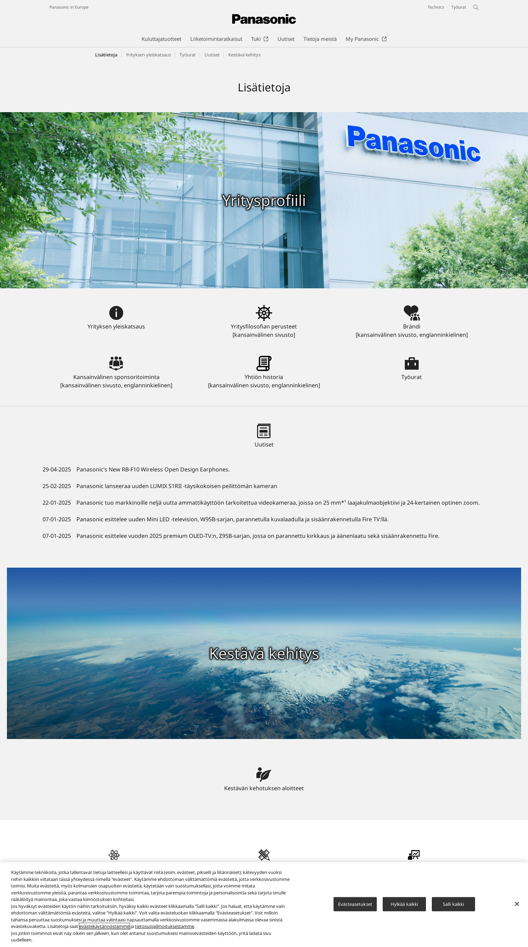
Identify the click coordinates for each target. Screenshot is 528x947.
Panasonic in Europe (69, 7)
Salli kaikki (453, 907)
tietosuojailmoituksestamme (164, 930)
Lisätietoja (106, 55)
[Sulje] (517, 907)
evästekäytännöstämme (104, 930)
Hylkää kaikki (404, 907)
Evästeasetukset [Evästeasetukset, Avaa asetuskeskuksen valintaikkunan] (355, 907)
